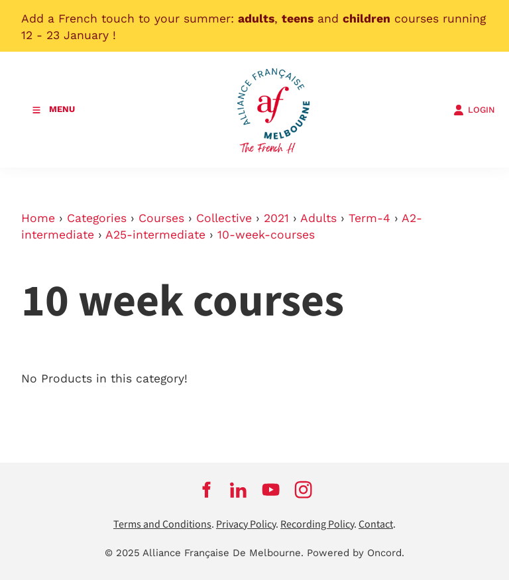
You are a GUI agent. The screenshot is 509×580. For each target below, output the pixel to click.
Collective (224, 218)
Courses (161, 218)
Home (38, 218)
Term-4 (369, 218)
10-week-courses (266, 234)
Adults (318, 218)
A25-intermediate (155, 234)
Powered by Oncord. (355, 553)
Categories (97, 218)
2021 (276, 218)
